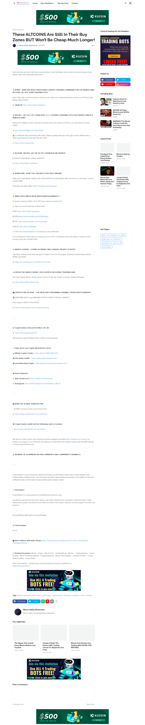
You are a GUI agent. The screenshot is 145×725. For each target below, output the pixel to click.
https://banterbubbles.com (29, 232)
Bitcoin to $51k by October (123, 155)
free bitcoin (106, 243)
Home (15, 30)
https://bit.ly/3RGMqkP (27, 227)
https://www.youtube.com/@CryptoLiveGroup (32, 308)
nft (121, 243)
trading (89, 595)
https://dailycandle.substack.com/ (44, 358)
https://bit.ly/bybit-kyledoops (34, 105)
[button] (125, 3)
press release (106, 247)
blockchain (113, 235)
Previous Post (19, 704)
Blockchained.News (22, 566)
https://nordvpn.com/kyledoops (45, 186)
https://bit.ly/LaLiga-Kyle (24, 143)
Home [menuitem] (35, 3)
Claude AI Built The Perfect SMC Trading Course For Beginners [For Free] (53, 646)
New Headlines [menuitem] (47, 3)
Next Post (90, 704)
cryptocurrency (57, 595)
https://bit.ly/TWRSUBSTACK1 (46, 353)
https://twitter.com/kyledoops (41, 378)
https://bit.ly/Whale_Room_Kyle (27, 282)
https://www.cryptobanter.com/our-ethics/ (30, 429)
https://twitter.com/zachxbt (76, 439)
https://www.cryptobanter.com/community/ (31, 414)
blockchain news (29, 595)
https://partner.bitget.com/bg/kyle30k (28, 130)
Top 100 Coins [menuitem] (63, 3)
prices (83, 595)
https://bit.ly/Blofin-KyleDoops (26, 163)
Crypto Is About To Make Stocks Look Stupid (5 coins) (120, 101)
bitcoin (21, 30)
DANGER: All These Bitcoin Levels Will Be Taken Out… (121, 112)
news (115, 243)
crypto (123, 235)
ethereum (67, 595)
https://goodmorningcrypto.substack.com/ (51, 363)
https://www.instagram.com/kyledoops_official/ (43, 383)
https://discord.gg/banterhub (26, 333)
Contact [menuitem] (75, 3)
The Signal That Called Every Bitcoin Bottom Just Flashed (24, 645)
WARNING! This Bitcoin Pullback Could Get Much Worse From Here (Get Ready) (121, 124)
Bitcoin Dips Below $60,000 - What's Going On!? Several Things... (107, 181)
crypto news (46, 595)
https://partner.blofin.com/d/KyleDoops (33, 216)
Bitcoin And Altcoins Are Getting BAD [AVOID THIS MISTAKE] (81, 645)
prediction (76, 595)
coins (38, 595)
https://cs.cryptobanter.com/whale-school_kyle (32, 262)
